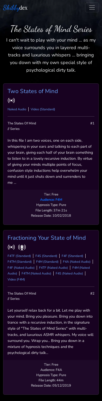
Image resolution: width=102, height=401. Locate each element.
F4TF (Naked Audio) (53, 268)
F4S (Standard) (46, 256)
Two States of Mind (33, 91)
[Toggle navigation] (92, 7)
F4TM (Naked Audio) (36, 273)
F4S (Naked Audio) (69, 273)
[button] (12, 100)
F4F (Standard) (72, 256)
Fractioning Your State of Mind (47, 238)
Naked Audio (17, 109)
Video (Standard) (43, 109)
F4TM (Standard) (20, 262)
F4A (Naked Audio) (77, 262)
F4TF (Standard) (19, 256)
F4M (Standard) (47, 262)
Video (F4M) (16, 279)
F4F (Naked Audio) (21, 268)
